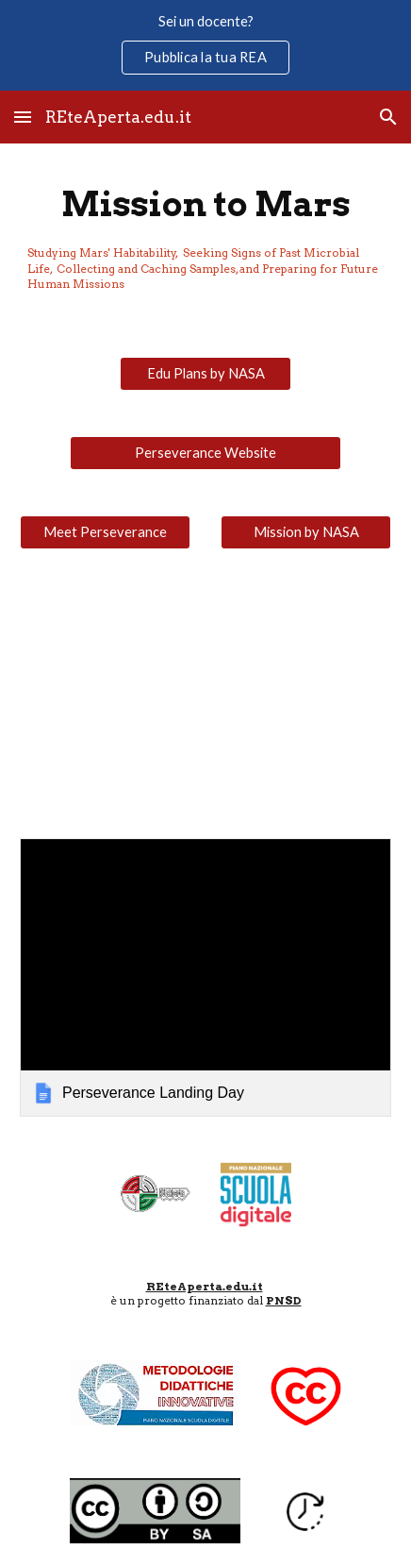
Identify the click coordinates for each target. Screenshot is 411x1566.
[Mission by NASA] (306, 532)
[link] (205, 978)
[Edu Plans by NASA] (205, 374)
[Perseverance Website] (205, 453)
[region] (205, 45)
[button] (22, 117)
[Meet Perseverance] (105, 532)
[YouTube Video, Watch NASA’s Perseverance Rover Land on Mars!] (205, 694)
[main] (205, 239)
